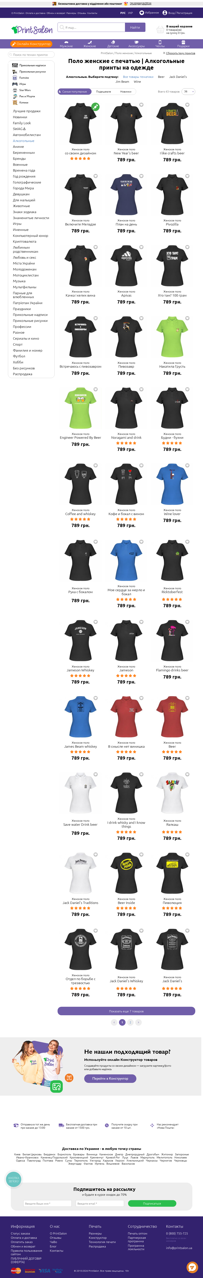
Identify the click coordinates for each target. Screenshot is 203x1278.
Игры (17, 223)
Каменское (106, 1154)
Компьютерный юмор (30, 235)
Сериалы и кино (26, 338)
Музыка (19, 281)
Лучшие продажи (27, 111)
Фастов (88, 1163)
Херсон (119, 1160)
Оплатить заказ (22, 1242)
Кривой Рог (113, 1157)
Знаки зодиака (24, 211)
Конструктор (98, 1237)
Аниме (18, 146)
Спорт (18, 344)
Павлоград (34, 1160)
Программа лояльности (136, 1247)
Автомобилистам (27, 134)
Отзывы (81, 12)
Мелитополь (164, 1157)
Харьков (108, 1160)
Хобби (18, 362)
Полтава (48, 1160)
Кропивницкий (79, 1157)
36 (185, 91)
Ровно (59, 1160)
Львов (134, 1157)
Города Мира (23, 188)
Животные (21, 205)
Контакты (92, 12)
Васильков (128, 1163)
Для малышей (24, 200)
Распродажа (22, 374)
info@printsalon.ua (179, 1247)
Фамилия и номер (27, 350)
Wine (137, 81)
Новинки (20, 117)
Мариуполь (147, 1157)
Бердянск (49, 1154)
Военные (20, 164)
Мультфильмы (24, 287)
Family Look (22, 123)
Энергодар (75, 1163)
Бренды (19, 158)
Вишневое (113, 1163)
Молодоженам (25, 269)
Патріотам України (27, 302)
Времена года (24, 170)
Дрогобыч (153, 1154)
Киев (17, 1154)
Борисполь (64, 1154)
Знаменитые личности (31, 217)
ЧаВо (53, 1242)
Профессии (22, 326)
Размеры (71, 12)
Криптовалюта (24, 241)
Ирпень (99, 1163)
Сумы (68, 1160)
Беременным (24, 152)
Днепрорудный (134, 1154)
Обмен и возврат (56, 12)
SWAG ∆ (19, 128)
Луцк (125, 1157)
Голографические (27, 182)
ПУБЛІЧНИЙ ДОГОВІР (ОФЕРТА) (26, 1260)
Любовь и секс (24, 257)
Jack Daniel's (178, 76)
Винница (92, 1154)
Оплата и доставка (35, 12)
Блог (53, 1246)
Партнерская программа (137, 1239)
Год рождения (24, 176)
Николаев (180, 1157)
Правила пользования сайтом (26, 1252)
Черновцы (180, 1160)
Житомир (167, 1154)
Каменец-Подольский (54, 1157)
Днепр (119, 1154)
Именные (21, 229)
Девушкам (21, 194)
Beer (161, 76)
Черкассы (152, 1160)
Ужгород (95, 1160)
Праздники (22, 308)
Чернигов (166, 1160)
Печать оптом (137, 1233)
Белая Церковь (32, 1154)
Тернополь (81, 1160)
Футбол (19, 356)
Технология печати (102, 1242)
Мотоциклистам (26, 275)
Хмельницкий (135, 1160)
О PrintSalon (17, 12)
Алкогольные (23, 140)
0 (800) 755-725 (177, 1233)
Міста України (24, 263)
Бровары (78, 1154)
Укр (130, 13)
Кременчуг (97, 1157)
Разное (19, 332)
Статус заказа (20, 1233)
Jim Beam (122, 81)
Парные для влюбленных (23, 295)
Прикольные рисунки (30, 320)
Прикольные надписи (30, 314)
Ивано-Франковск (27, 1157)
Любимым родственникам (25, 249)
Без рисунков (24, 368)
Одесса (20, 1160)
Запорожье (182, 1154)
